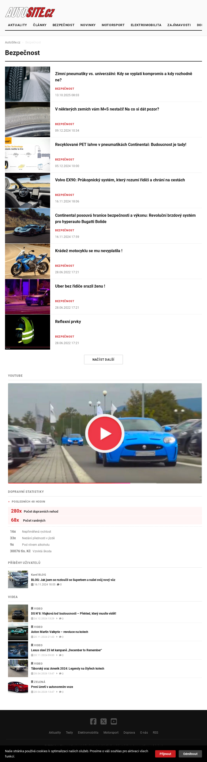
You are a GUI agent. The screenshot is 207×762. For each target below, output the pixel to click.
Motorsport (113, 25)
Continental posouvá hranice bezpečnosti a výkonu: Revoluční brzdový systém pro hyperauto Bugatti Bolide (125, 218)
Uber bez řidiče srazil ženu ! (80, 286)
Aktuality (17, 25)
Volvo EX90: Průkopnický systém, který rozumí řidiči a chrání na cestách (120, 180)
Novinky (88, 25)
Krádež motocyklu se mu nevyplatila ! (88, 250)
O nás (144, 732)
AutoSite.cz (12, 42)
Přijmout (165, 754)
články (40, 25)
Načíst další (103, 359)
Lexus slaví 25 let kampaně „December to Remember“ (66, 650)
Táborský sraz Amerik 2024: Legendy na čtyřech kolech (67, 668)
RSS (155, 732)
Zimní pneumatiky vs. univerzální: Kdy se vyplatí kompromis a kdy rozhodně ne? (123, 77)
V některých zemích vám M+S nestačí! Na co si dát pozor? (107, 109)
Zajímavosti (179, 25)
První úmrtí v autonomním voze (52, 687)
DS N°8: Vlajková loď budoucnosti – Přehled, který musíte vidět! (73, 613)
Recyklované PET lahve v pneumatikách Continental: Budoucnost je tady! (120, 144)
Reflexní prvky (68, 321)
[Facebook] (93, 722)
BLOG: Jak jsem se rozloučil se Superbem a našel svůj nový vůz (73, 580)
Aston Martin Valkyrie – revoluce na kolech (59, 632)
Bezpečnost (64, 25)
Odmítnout (190, 754)
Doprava (129, 732)
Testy (69, 732)
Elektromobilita (146, 25)
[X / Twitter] (103, 722)
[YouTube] (114, 722)
